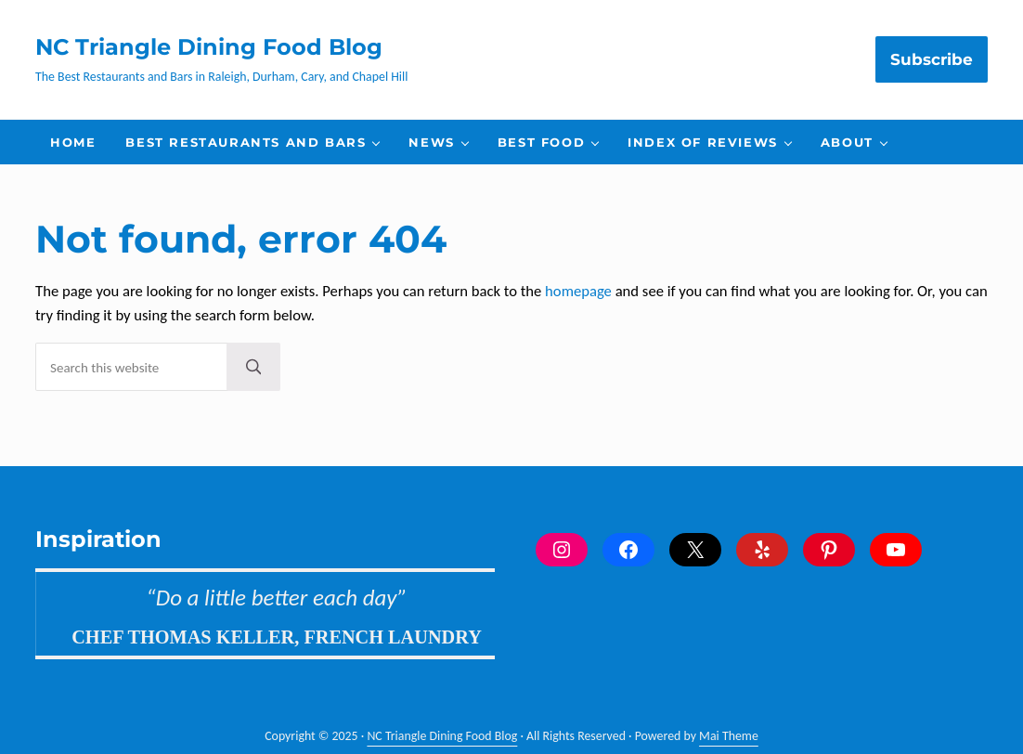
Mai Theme (728, 736)
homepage (578, 290)
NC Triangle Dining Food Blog (208, 46)
